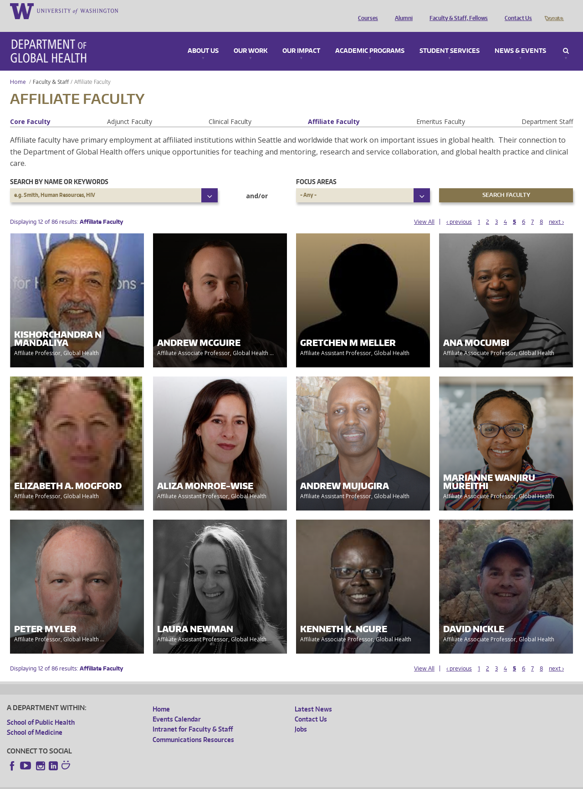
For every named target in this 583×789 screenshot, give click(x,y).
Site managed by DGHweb (219, 781)
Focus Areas (316, 169)
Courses (366, 10)
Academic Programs (369, 38)
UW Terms (164, 781)
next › (556, 209)
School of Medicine (34, 719)
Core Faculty (30, 108)
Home (18, 69)
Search (566, 38)
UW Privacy (127, 781)
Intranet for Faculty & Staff (193, 716)
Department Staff (547, 108)
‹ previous (459, 209)
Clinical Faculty (230, 108)
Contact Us (516, 10)
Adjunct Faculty (129, 108)
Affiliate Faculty (334, 108)
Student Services (449, 38)
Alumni (401, 10)
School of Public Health (41, 709)
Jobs (301, 716)
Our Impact (301, 38)
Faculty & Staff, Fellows (456, 10)
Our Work (250, 38)
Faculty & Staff (51, 69)
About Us (203, 38)
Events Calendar (177, 706)
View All (424, 209)
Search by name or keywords (59, 169)
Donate (554, 10)
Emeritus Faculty (440, 108)
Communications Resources (193, 727)
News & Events (520, 38)
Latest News (313, 696)
